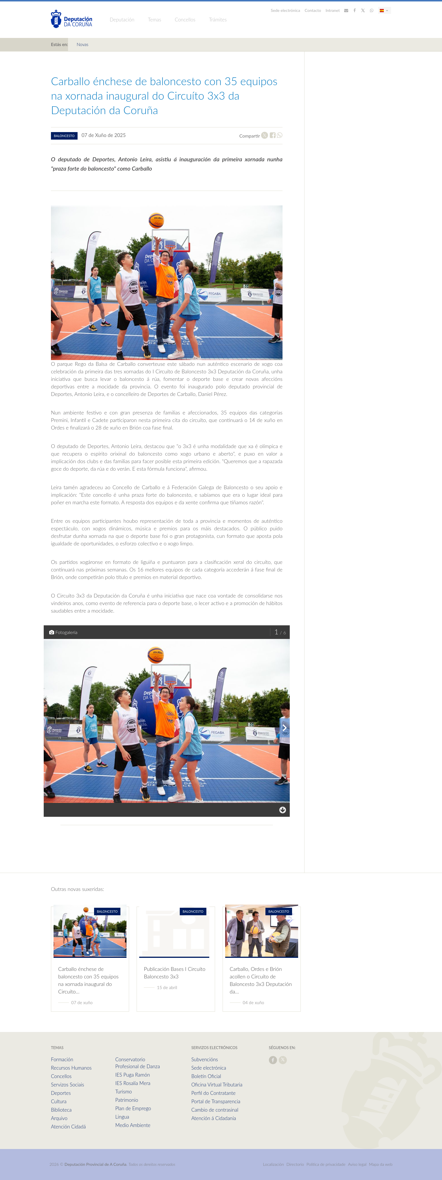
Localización (273, 1164)
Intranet (333, 10)
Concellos (185, 20)
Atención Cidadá (68, 1127)
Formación (62, 1059)
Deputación (122, 20)
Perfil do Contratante (213, 1093)
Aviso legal (357, 1164)
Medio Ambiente (132, 1125)
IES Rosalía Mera (132, 1083)
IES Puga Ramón (132, 1075)
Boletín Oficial (206, 1076)
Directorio (295, 1164)
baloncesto (64, 136)
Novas (82, 44)
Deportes (61, 1093)
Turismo (123, 1091)
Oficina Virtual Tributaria (217, 1085)
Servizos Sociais (67, 1085)
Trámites (218, 20)
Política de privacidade (326, 1164)
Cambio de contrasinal (214, 1110)
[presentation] (284, 727)
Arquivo (59, 1118)
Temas (154, 20)
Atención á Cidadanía (213, 1118)
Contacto (313, 10)
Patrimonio (126, 1100)
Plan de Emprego (133, 1108)
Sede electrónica (285, 10)
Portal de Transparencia (215, 1101)
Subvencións (204, 1059)
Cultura (59, 1101)
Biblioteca (61, 1110)
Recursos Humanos (71, 1068)
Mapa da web (381, 1164)
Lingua (122, 1117)
